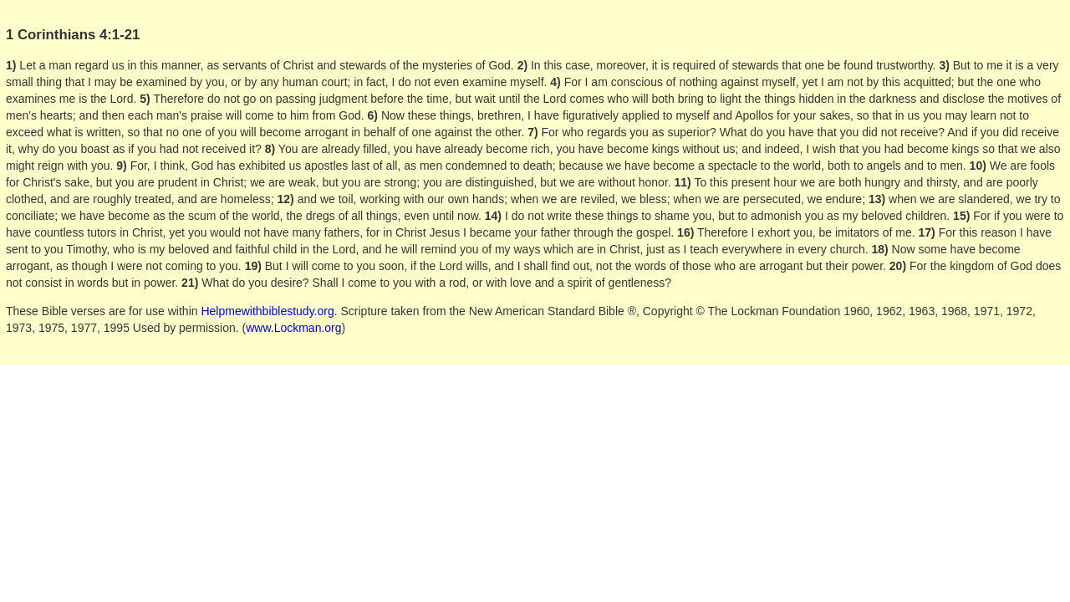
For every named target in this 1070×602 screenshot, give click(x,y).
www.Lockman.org (293, 327)
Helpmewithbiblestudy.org (267, 311)
